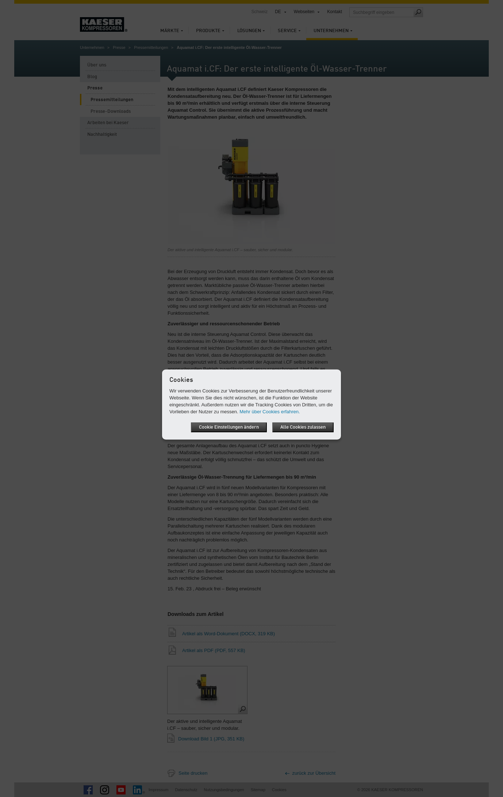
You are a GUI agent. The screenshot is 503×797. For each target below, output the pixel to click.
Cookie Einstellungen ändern (229, 427)
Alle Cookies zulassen (303, 427)
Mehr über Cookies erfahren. (269, 411)
